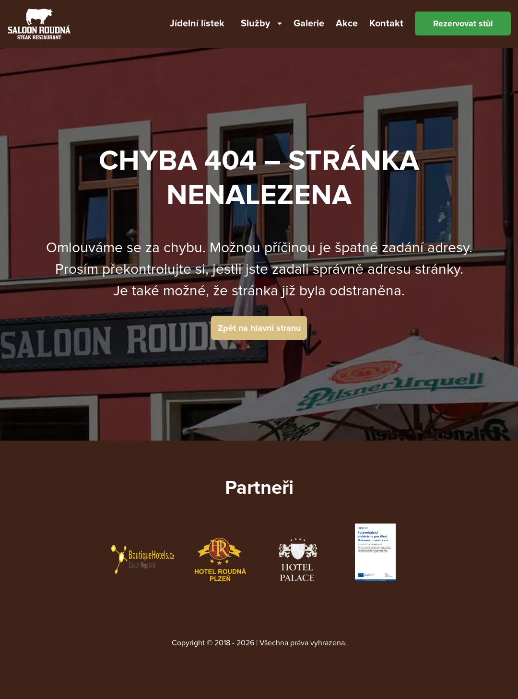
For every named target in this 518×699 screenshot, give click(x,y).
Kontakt (386, 23)
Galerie (309, 23)
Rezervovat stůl (463, 23)
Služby (255, 23)
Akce (347, 23)
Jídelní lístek (197, 23)
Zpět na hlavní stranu (259, 328)
